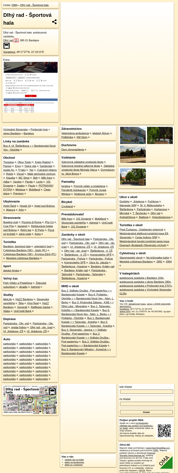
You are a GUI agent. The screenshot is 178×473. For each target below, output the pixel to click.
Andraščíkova (127, 217)
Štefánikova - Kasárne (74, 266)
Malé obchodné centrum (41, 174)
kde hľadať (125, 386)
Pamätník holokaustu (73, 190)
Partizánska (144, 209)
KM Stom (82, 137)
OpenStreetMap (117, 117)
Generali (22, 307)
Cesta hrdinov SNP (146, 237)
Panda (29, 181)
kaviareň (22, 226)
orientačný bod (42, 246)
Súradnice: (9, 52)
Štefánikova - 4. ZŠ (101, 250)
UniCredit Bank (22, 311)
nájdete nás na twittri (74, 459)
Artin (21, 209)
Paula (31, 185)
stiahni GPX (125, 311)
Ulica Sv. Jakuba (98, 262)
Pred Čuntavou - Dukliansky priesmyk (141, 229)
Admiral (35, 287)
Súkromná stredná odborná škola (80, 166)
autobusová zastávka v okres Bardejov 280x (145, 282)
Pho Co (49, 222)
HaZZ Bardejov (24, 299)
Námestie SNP (128, 205)
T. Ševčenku (140, 213)
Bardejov (29, 133)
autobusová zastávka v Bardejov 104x (141, 278)
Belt (35, 177)
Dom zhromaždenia (72, 149)
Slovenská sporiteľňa (73, 222)
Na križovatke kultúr (157, 257)
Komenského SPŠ (100, 254)
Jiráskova (138, 201)
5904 (169, 261)
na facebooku (142, 423)
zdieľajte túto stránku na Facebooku (136, 426)
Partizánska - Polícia (73, 258)
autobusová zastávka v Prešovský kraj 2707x (145, 285)
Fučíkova (153, 201)
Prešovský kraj (39, 129)
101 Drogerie (83, 218)
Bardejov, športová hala (17, 246)
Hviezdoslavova (161, 217)
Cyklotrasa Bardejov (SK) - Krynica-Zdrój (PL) (29, 254)
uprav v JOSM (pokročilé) (158, 304)
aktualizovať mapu (137, 304)
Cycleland (67, 206)
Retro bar (25, 230)
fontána (65, 186)
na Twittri (123, 428)
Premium (18, 193)
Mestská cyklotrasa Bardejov (23, 258)
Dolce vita (30, 166)
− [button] (66, 12)
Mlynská (124, 213)
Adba (6, 181)
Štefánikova (126, 209)
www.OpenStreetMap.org (157, 448)
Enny (18, 166)
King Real (33, 303)
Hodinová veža (82, 194)
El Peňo (39, 230)
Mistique (20, 189)
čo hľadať (125, 399)
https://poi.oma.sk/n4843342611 (159, 117)
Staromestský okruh (130, 257)
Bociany (99, 194)
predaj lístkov (19, 327)
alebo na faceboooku (74, 462)
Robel (9, 174)
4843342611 (125, 306)
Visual (20, 174)
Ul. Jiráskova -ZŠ (13, 331)
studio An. (9, 170)
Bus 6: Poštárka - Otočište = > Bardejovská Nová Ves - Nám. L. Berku (87, 298)
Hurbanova (160, 209)
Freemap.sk (134, 117)
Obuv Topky (24, 162)
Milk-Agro (46, 177)
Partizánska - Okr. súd (16, 323)
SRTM (142, 470)
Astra (38, 234)
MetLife (7, 299)
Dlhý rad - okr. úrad (41, 327)
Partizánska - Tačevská (89, 274)
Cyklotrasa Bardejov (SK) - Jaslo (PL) (25, 250)
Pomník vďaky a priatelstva (89, 186)
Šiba (21, 303)
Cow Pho (8, 226)
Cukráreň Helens (47, 170)
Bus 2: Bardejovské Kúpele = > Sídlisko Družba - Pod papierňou (85, 337)
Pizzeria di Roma (31, 222)
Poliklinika (67, 137)
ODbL (155, 450)
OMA (15, 5)
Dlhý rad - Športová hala (34, 5)
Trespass (8, 162)
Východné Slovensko (15, 129)
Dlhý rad (11, 40)
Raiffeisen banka (40, 307)
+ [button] (66, 7)
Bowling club (10, 222)
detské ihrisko (11, 270)
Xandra (17, 181)
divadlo (23, 287)
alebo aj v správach (74, 465)
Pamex (7, 166)
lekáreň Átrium (101, 133)
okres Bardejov (12, 133)
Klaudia (10, 177)
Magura (10, 209)
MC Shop (23, 177)
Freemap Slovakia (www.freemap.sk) (137, 454)
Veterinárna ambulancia (75, 133)
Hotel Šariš (9, 206)
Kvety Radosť (43, 162)
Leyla (39, 181)
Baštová (144, 217)
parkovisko (9, 343)
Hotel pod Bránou (44, 206)
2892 (159, 261)
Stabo (6, 311)
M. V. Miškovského (151, 205)
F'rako (22, 170)
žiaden (21, 185)
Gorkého (124, 201)
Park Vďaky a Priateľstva (17, 283)
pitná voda (25, 234)
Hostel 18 (25, 206)
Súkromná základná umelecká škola (82, 162)
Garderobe (46, 166)
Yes (31, 170)
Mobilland (34, 189)
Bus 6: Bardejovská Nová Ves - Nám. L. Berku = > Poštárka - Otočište (86, 314)
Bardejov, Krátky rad (102, 266)
